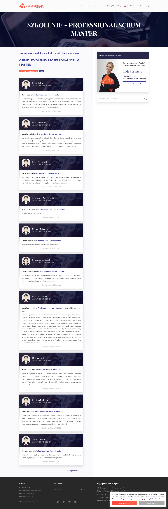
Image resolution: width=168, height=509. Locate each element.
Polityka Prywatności (26, 493)
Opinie (38, 53)
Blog (119, 6)
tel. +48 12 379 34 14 (27, 488)
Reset (41, 71)
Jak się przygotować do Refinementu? (110, 488)
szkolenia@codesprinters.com (134, 79)
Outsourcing (85, 6)
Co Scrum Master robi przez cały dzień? (111, 491)
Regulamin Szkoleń (26, 496)
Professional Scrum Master (48, 95)
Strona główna (26, 53)
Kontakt (140, 6)
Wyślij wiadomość (135, 83)
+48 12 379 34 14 (129, 76)
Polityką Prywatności (156, 499)
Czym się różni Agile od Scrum (107, 497)
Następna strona (75, 470)
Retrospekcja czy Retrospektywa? (109, 494)
